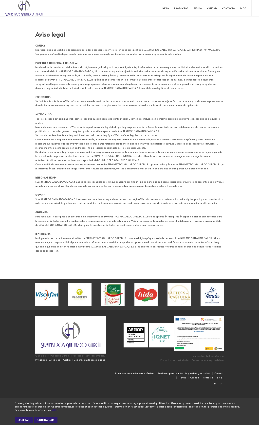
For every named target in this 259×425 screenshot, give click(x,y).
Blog (219, 377)
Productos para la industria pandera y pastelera (184, 373)
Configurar (45, 420)
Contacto (208, 377)
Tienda (182, 377)
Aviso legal (55, 359)
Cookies (67, 359)
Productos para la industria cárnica (134, 373)
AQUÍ (54, 410)
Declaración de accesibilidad (89, 359)
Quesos (218, 373)
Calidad (194, 377)
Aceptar (24, 420)
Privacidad (41, 359)
